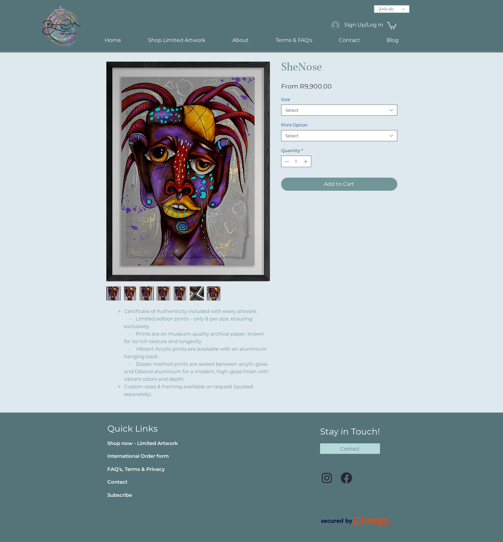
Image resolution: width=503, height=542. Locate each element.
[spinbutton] (296, 161)
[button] (391, 9)
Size (285, 99)
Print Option (294, 124)
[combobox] (339, 110)
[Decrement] (286, 161)
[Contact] (350, 448)
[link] (391, 25)
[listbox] (391, 9)
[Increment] (306, 161)
